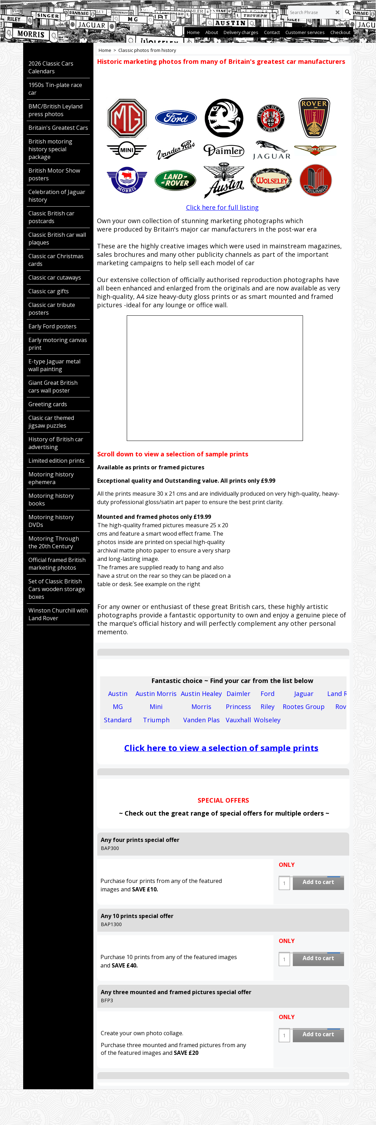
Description (118, 667)
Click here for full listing (222, 207)
